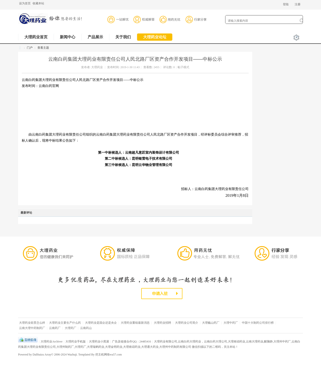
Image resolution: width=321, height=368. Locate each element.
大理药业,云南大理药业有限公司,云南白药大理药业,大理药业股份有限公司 (20, 47)
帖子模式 (183, 67)
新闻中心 (67, 37)
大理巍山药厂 (210, 322)
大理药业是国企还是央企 (101, 322)
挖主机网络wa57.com (108, 354)
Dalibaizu (38, 354)
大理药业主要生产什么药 (65, 322)
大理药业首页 (36, 37)
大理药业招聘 (162, 322)
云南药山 (86, 328)
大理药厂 (70, 328)
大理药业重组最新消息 (135, 322)
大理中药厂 (230, 322)
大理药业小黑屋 (99, 341)
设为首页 (25, 3)
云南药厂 (55, 328)
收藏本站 (38, 3)
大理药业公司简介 (186, 322)
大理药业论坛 (154, 37)
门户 (30, 47)
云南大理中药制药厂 (32, 328)
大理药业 (97, 67)
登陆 (286, 4)
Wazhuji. (72, 354)
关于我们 (123, 37)
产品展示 (95, 37)
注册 (297, 4)
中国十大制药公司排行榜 (258, 322)
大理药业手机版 (75, 341)
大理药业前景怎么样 (32, 322)
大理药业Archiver (52, 341)
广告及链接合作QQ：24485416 (131, 341)
